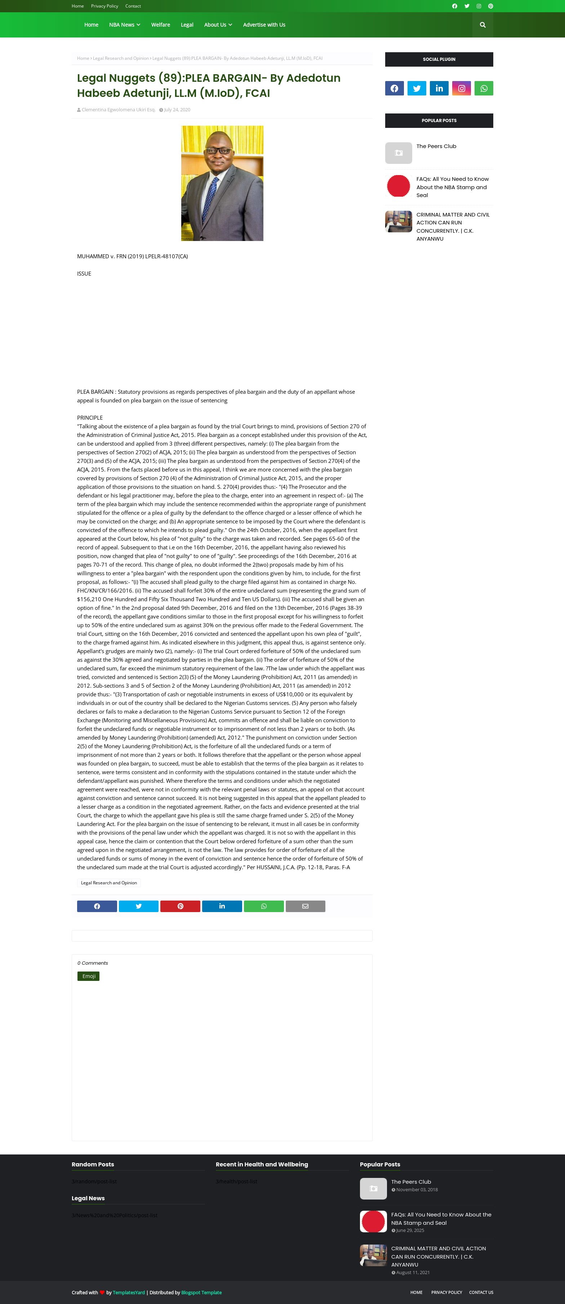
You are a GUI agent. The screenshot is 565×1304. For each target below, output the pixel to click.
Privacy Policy (104, 6)
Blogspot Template (201, 1292)
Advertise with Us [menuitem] (264, 24)
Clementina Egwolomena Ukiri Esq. (119, 109)
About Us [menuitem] (215, 24)
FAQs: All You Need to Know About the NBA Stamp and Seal (453, 187)
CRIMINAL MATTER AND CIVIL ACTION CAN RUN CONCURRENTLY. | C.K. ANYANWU (453, 227)
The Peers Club (437, 146)
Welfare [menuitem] (160, 24)
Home (78, 6)
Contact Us (481, 1292)
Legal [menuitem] (187, 24)
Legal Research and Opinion (121, 58)
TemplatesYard (129, 1292)
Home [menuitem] (91, 24)
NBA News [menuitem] (121, 24)
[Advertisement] (222, 328)
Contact (133, 6)
